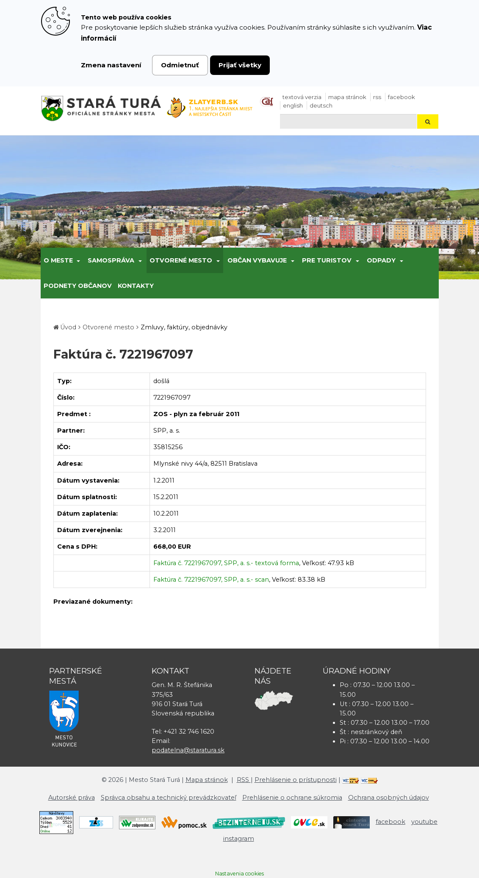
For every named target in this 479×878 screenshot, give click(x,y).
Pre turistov (327, 260)
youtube (424, 822)
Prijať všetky (240, 65)
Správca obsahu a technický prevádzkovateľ (168, 797)
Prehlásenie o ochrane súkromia (292, 797)
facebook (401, 97)
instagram (238, 838)
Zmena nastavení (111, 65)
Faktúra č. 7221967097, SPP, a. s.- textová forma (226, 563)
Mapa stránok (347, 97)
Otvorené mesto (181, 260)
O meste (58, 260)
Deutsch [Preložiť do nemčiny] (321, 105)
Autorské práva (71, 797)
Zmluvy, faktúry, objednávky (184, 327)
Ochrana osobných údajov (388, 797)
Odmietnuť (180, 65)
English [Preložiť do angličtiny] (293, 105)
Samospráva (111, 260)
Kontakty (136, 286)
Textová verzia (301, 97)
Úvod (68, 327)
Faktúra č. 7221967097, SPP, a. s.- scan (211, 579)
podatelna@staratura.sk (188, 750)
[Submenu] (78, 260)
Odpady (381, 260)
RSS (377, 97)
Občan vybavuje (257, 260)
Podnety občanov (78, 286)
